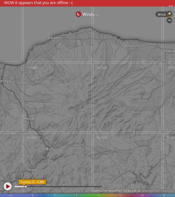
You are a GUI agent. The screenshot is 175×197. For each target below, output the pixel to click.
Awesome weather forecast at (130, 190)
